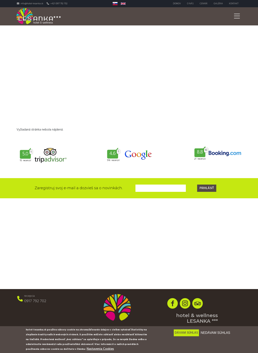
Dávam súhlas (186, 332)
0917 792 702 (35, 301)
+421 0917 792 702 (59, 4)
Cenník (204, 4)
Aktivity (173, 16)
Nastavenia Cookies (100, 349)
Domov (177, 4)
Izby (106, 16)
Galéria (218, 4)
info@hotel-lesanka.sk (32, 4)
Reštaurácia (126, 16)
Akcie (233, 16)
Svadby (193, 16)
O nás (190, 4)
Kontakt (233, 4)
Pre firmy (214, 16)
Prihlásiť (207, 188)
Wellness (152, 16)
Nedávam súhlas (215, 332)
